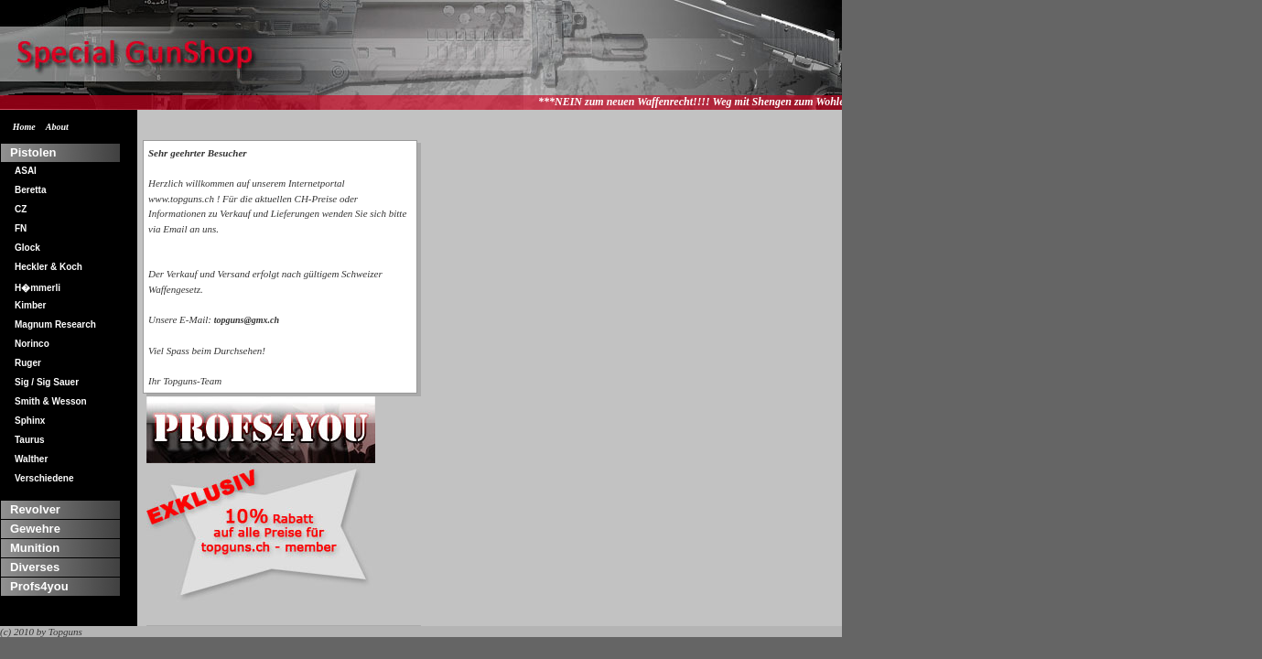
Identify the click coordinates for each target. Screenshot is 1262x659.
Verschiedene (44, 478)
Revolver (35, 509)
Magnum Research (55, 324)
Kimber (30, 305)
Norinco (32, 344)
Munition (34, 548)
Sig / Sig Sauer (47, 382)
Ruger (28, 363)
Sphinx (30, 421)
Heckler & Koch (48, 267)
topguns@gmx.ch (246, 320)
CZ (21, 209)
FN (21, 228)
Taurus (30, 440)
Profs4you (39, 586)
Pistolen (33, 152)
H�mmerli (37, 288)
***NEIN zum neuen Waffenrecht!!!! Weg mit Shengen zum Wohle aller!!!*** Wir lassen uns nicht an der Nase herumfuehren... (838, 101)
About (57, 127)
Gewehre (35, 528)
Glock (27, 248)
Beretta (30, 190)
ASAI (26, 171)
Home (24, 127)
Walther (31, 459)
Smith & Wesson (51, 401)
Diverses (34, 567)
